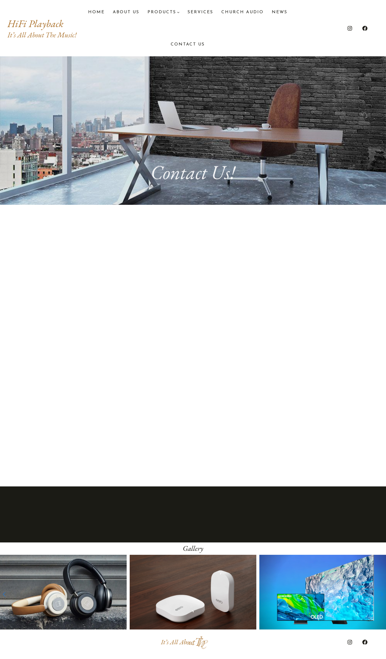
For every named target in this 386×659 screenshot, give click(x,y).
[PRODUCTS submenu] (178, 12)
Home (96, 12)
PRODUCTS (161, 12)
